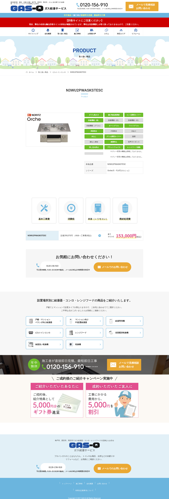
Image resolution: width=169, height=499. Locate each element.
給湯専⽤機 (116, 329)
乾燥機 (74, 352)
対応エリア (121, 34)
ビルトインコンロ (59, 72)
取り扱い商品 (62, 34)
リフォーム (136, 34)
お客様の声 (92, 34)
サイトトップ (33, 34)
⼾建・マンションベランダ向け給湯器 (40, 329)
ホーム (31, 72)
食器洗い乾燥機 (38, 352)
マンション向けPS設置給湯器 (78, 329)
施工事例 (77, 34)
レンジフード (77, 340)
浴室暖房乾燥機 (118, 340)
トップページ (60, 490)
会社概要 (48, 34)
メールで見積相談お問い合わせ (145, 6)
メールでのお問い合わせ (115, 275)
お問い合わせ (89, 490)
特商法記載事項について (104, 490)
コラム (106, 34)
